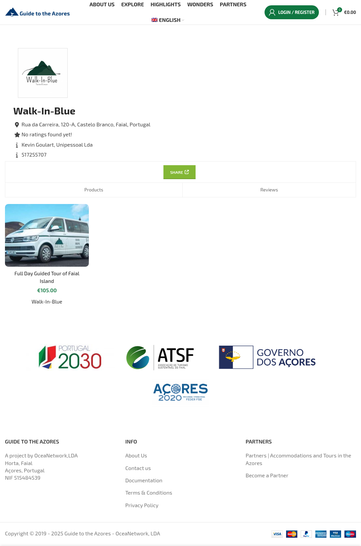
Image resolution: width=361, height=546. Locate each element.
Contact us (138, 469)
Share (178, 174)
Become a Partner (267, 477)
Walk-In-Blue (46, 303)
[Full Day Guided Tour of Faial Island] (46, 237)
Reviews (269, 192)
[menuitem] (168, 21)
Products (93, 192)
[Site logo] (38, 12)
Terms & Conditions (148, 494)
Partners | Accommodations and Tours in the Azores (298, 460)
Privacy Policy (141, 506)
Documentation (143, 482)
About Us (136, 457)
